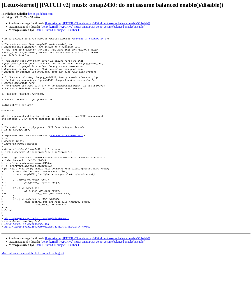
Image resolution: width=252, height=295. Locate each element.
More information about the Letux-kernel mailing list (32, 291)
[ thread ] (49, 30)
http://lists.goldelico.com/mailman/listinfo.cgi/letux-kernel (47, 264)
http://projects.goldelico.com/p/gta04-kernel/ (36, 254)
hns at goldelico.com (40, 13)
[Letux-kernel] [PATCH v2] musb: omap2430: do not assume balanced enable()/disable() (97, 23)
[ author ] (73, 30)
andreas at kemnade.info (89, 39)
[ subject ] (61, 30)
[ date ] (39, 30)
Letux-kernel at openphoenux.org (26, 261)
